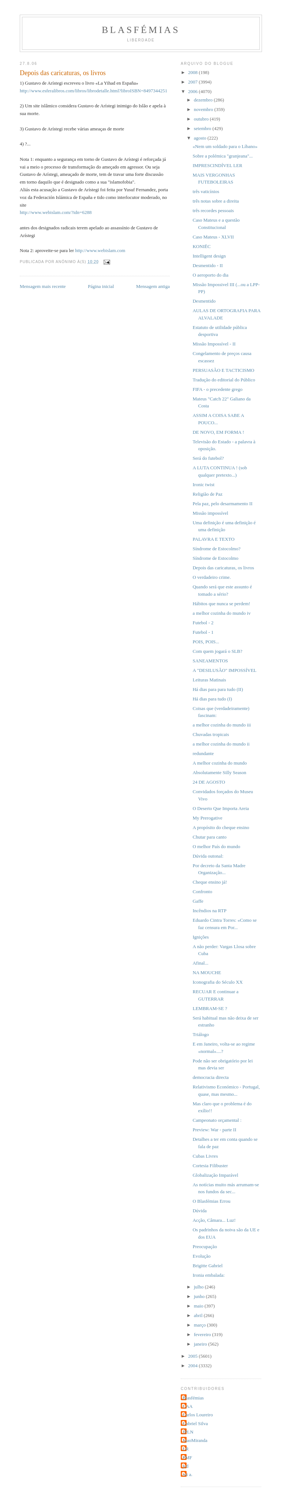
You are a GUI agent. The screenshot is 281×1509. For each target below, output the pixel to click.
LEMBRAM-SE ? (209, 1008)
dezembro (204, 100)
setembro (203, 128)
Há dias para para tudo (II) (217, 689)
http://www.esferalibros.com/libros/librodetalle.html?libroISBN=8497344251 (93, 90)
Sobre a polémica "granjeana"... (222, 156)
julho (199, 1287)
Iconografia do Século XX (217, 982)
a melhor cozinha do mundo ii (221, 744)
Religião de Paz (207, 494)
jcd (185, 1466)
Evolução (201, 1256)
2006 (193, 91)
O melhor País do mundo (216, 846)
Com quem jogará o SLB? (217, 651)
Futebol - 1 (202, 632)
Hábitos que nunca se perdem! (221, 603)
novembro (204, 109)
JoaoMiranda (195, 1440)
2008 (193, 72)
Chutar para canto (209, 837)
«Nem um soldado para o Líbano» (224, 146)
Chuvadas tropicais (210, 734)
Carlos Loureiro (198, 1414)
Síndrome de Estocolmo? (216, 548)
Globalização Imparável (215, 1175)
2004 (193, 1365)
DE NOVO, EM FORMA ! (218, 432)
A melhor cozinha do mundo (219, 763)
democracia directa (210, 1077)
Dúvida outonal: (207, 856)
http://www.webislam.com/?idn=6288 (55, 212)
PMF (187, 1457)
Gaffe (197, 901)
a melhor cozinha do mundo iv (221, 613)
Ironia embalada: (208, 1275)
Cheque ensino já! (209, 882)
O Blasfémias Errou (211, 1201)
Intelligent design (209, 256)
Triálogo (200, 1034)
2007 (193, 82)
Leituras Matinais (209, 680)
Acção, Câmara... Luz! (214, 1220)
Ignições (200, 937)
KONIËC (201, 246)
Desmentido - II (207, 265)
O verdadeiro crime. (211, 577)
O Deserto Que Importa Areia (220, 808)
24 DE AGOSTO (208, 782)
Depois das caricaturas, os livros (223, 567)
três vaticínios (205, 191)
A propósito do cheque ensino (220, 827)
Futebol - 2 (202, 622)
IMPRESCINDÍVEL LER (217, 165)
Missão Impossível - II (213, 344)
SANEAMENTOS (210, 660)
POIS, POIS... (205, 641)
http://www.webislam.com (100, 250)
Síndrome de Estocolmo (215, 558)
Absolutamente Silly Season (219, 772)
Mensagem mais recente (43, 286)
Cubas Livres (205, 1156)
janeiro (201, 1344)
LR (186, 1448)
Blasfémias (141, 30)
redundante (203, 753)
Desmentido (204, 301)
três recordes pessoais (213, 210)
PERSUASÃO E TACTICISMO (223, 370)
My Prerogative (207, 818)
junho (200, 1296)
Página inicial (101, 286)
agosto (200, 138)
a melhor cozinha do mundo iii (221, 725)
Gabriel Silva (195, 1423)
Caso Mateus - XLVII (213, 237)
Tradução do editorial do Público (223, 379)
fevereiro (203, 1334)
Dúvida (199, 1210)
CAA (187, 1406)
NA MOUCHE (206, 972)
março (200, 1325)
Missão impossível (210, 513)
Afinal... (200, 963)
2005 (193, 1356)
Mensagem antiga (153, 286)
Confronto (202, 891)
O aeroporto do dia (210, 275)
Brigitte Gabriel (207, 1265)
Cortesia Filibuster (210, 1165)
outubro (202, 119)
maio (199, 1306)
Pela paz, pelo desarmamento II (222, 503)
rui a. (187, 1474)
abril (199, 1315)
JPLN (188, 1432)
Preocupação (204, 1246)
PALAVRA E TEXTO (213, 539)
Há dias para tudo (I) (212, 699)
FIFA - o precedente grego (217, 389)
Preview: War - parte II (214, 1129)
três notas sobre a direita (215, 201)
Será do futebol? (208, 458)
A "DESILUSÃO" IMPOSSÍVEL (224, 670)
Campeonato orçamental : (216, 1120)
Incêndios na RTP (209, 910)
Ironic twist (203, 484)
